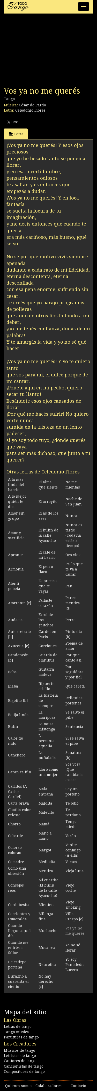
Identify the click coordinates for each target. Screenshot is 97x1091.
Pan (68, 586)
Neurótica (47, 964)
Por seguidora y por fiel (74, 672)
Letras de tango (18, 1026)
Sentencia (74, 726)
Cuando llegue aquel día (19, 930)
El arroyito (48, 501)
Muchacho (48, 931)
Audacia (15, 620)
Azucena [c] (18, 646)
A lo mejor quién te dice (17, 501)
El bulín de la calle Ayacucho (48, 535)
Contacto (78, 1086)
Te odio (72, 803)
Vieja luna (74, 871)
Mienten (46, 905)
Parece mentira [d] (72, 603)
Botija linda (18, 715)
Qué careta (75, 686)
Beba (12, 672)
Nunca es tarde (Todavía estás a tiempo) (73, 535)
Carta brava (18, 803)
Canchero (16, 755)
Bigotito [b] (18, 700)
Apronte (15, 555)
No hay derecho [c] (46, 981)
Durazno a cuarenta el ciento (18, 981)
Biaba (13, 686)
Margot (45, 850)
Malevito (46, 812)
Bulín (13, 726)
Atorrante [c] (19, 603)
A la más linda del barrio (16, 484)
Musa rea (47, 948)
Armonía (16, 569)
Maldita (45, 803)
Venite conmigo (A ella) (73, 850)
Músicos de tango (19, 1050)
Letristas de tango (20, 1056)
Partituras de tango (21, 1037)
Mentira (46, 871)
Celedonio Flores (30, 110)
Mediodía (47, 862)
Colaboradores (48, 1086)
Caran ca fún (19, 772)
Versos (71, 862)
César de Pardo (32, 105)
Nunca (71, 516)
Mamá (44, 824)
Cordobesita (18, 905)
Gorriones (48, 646)
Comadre (16, 862)
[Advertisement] (42, 51)
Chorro (14, 824)
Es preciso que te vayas (48, 586)
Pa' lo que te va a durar (74, 569)
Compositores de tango (24, 1071)
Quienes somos (18, 1086)
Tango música (16, 1032)
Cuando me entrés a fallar (18, 947)
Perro (70, 620)
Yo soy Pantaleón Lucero (74, 964)
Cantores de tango (20, 1061)
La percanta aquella (47, 741)
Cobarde (15, 836)
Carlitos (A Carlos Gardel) (17, 791)
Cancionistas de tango (23, 1066)
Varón (70, 836)
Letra (16, 134)
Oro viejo (73, 555)
